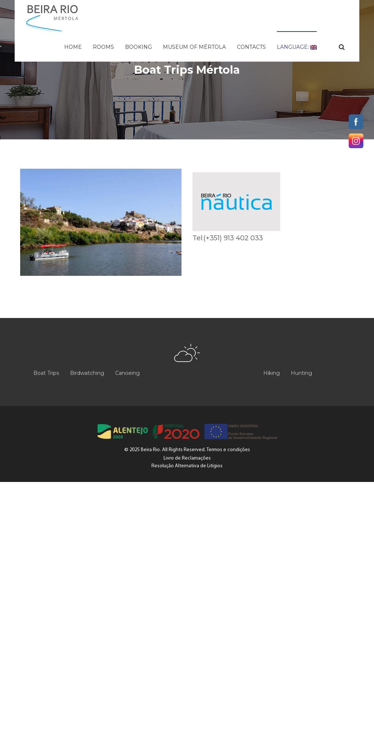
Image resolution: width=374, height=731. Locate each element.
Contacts (251, 47)
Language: (297, 47)
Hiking (271, 373)
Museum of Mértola (194, 47)
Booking (138, 47)
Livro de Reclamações (187, 458)
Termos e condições (228, 450)
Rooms (103, 47)
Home (73, 47)
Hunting (301, 373)
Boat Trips (46, 373)
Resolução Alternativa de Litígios (187, 466)
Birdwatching (87, 373)
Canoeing (127, 373)
